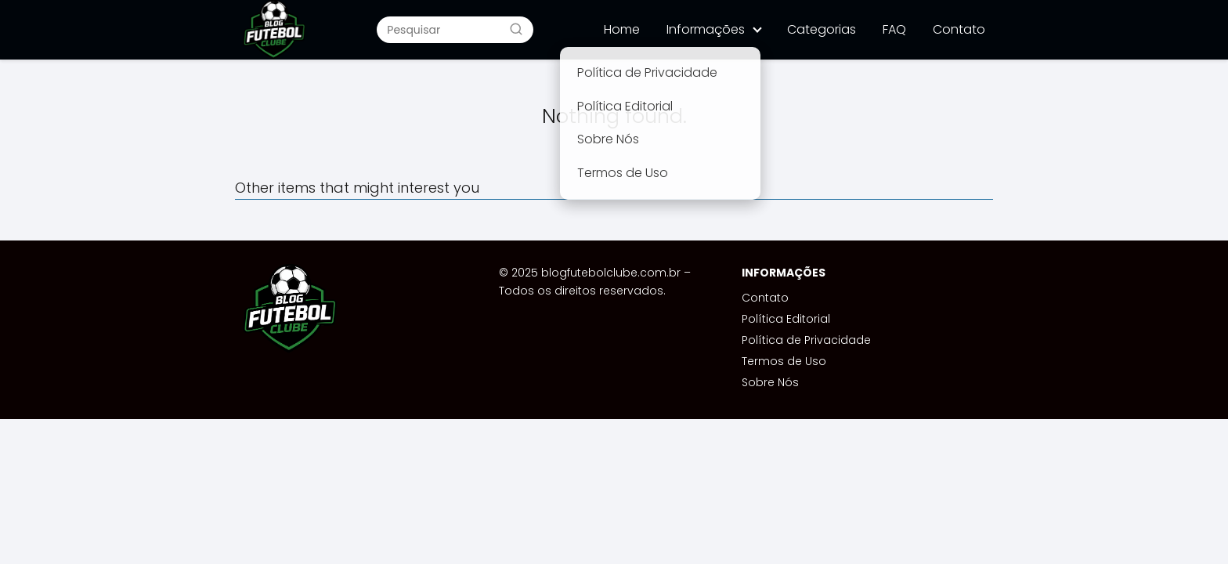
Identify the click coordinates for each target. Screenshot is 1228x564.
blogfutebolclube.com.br (611, 272)
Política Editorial (786, 319)
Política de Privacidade (806, 340)
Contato (959, 29)
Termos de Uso (784, 361)
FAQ (894, 29)
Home (622, 29)
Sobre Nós (770, 382)
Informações (705, 29)
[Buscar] (516, 29)
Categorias (821, 29)
